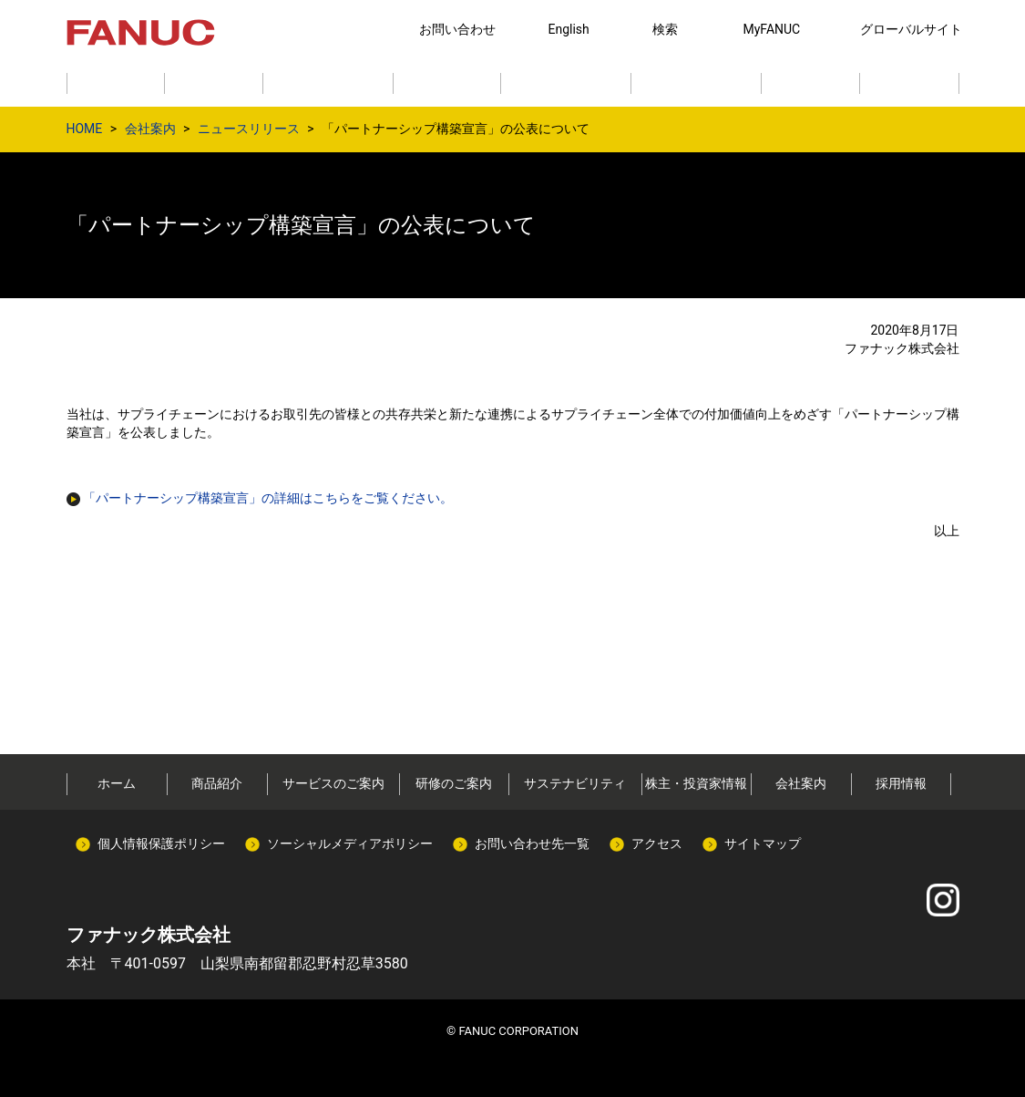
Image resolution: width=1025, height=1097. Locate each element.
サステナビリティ (575, 783)
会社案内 (150, 128)
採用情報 (901, 783)
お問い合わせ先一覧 (532, 843)
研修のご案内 (453, 783)
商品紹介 (216, 783)
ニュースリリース (249, 128)
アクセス (656, 843)
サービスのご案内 (333, 783)
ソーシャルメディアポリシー (350, 843)
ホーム (116, 783)
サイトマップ (762, 843)
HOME (85, 128)
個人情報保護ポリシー (161, 843)
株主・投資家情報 (696, 783)
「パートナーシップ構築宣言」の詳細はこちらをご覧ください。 (268, 498)
